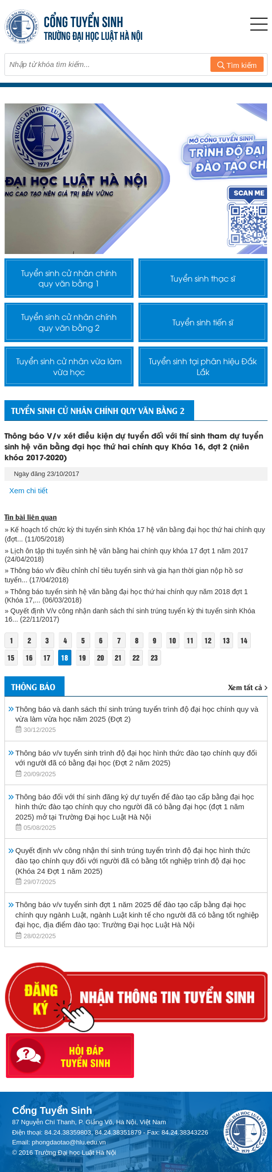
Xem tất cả (248, 687)
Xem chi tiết (28, 491)
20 (100, 658)
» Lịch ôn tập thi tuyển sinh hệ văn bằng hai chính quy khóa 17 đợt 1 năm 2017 (126, 551)
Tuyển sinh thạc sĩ (202, 278)
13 (226, 640)
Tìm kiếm (237, 65)
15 (10, 658)
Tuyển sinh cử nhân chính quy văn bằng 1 (69, 278)
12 (208, 640)
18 (64, 658)
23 (154, 658)
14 (243, 640)
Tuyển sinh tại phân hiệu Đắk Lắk (203, 367)
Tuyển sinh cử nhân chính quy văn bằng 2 (69, 322)
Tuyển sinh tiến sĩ (202, 322)
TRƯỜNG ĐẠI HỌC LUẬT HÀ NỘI (93, 35)
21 (118, 658)
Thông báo (33, 686)
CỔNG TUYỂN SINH (83, 20)
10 (172, 640)
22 (136, 658)
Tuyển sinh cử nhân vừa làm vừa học (69, 367)
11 (190, 640)
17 (46, 658)
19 (82, 658)
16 (29, 658)
